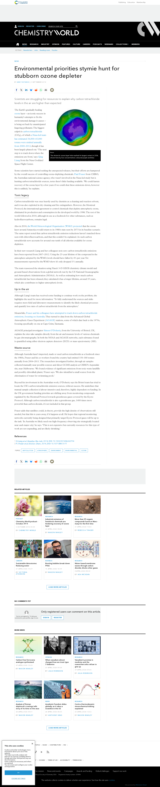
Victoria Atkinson (21, 573)
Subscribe (41, 26)
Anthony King (55, 715)
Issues (45, 745)
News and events (54, 771)
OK (18, 772)
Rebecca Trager (85, 530)
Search (76, 26)
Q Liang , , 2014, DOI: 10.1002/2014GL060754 (45, 441)
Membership (141, 2)
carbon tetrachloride (32, 131)
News (16, 61)
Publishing (122, 2)
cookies (112, 780)
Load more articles (57, 587)
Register (30, 26)
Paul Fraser (79, 174)
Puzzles (54, 50)
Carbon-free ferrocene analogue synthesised (25, 661)
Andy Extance (23, 82)
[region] (18, 762)
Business (48, 561)
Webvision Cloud (141, 785)
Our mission (39, 771)
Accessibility (65, 760)
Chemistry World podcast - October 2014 (27, 522)
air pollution (28, 450)
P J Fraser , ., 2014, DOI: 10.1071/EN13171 (41, 444)
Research (49, 516)
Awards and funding (84, 771)
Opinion (48, 657)
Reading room (45, 50)
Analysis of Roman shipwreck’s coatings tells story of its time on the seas (27, 706)
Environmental (71, 450)
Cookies (42, 760)
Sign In (21, 26)
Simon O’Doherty (52, 330)
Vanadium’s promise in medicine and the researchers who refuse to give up (86, 663)
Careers (19, 561)
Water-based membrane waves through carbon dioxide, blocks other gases (86, 565)
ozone (17, 113)
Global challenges (102, 771)
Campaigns (68, 771)
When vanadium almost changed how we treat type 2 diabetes (57, 662)
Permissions (77, 760)
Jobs (36, 50)
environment (56, 450)
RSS (65, 745)
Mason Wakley (55, 532)
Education (131, 2)
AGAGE (50, 320)
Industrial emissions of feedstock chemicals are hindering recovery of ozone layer (57, 522)
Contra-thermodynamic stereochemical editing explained (84, 706)
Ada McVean (84, 574)
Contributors (55, 745)
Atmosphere (42, 450)
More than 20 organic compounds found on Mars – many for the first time (86, 521)
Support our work (119, 771)
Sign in (46, 618)
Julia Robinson (55, 671)
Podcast (19, 519)
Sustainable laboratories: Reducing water (26, 564)
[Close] (32, 743)
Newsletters (27, 50)
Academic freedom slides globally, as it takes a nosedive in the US (55, 706)
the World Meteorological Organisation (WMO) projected (55, 226)
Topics (37, 745)
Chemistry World (27, 530)
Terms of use (53, 760)
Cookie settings (18, 778)
